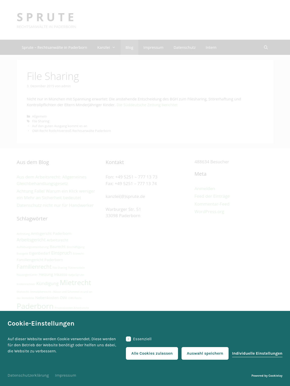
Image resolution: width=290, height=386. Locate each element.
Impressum (65, 375)
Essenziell (138, 339)
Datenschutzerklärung (28, 375)
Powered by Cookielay (267, 375)
